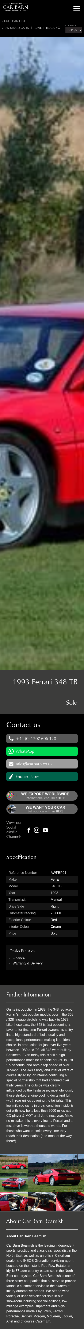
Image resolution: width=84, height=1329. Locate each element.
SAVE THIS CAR (47, 28)
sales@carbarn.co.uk (34, 763)
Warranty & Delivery (28, 963)
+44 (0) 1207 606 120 (36, 738)
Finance (19, 958)
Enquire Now (27, 776)
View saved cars (15, 28)
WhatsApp (25, 751)
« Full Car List (13, 21)
